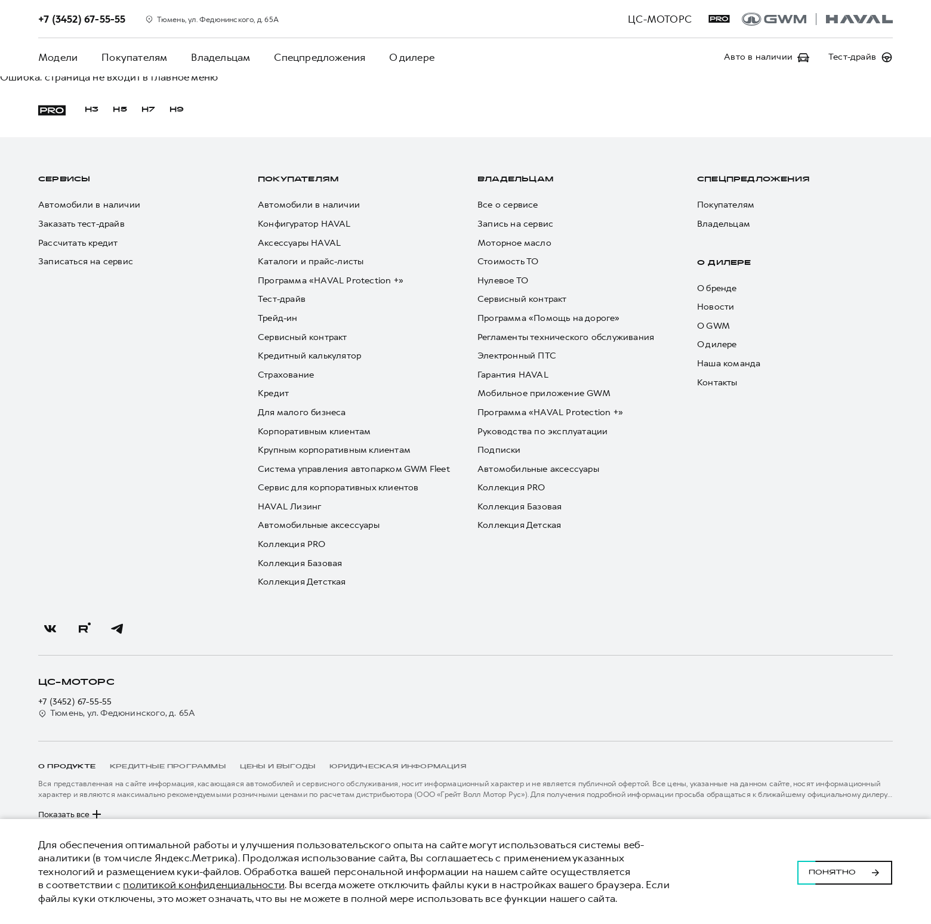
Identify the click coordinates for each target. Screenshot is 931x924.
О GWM (713, 326)
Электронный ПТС (516, 355)
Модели (58, 57)
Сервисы (64, 180)
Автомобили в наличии (89, 205)
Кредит (273, 393)
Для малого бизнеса (302, 412)
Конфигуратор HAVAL (304, 224)
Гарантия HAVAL (512, 375)
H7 (148, 110)
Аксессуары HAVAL (299, 243)
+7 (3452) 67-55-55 (75, 701)
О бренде (717, 288)
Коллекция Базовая (300, 563)
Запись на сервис (515, 224)
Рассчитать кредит (78, 243)
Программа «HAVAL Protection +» (330, 280)
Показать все (71, 814)
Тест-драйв (282, 299)
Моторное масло (514, 243)
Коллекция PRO (292, 544)
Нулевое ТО (502, 280)
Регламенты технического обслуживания (565, 337)
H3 (91, 110)
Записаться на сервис (85, 261)
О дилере (411, 57)
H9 (176, 110)
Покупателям (134, 57)
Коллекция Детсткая (302, 582)
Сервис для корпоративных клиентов (338, 487)
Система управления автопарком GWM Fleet (354, 469)
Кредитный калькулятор (309, 355)
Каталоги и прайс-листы (310, 261)
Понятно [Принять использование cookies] (845, 871)
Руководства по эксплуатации (542, 431)
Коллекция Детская (519, 525)
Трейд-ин (278, 318)
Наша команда (728, 363)
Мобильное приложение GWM (544, 393)
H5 (120, 110)
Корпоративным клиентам (314, 431)
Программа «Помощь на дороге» (548, 318)
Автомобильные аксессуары (319, 525)
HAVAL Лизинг (289, 506)
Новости (715, 307)
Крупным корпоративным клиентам (334, 450)
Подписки (499, 450)
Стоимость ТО (507, 261)
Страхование (286, 375)
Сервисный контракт (302, 337)
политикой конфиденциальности (204, 884)
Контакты (717, 382)
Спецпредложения (319, 57)
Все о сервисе (507, 205)
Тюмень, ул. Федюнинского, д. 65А (116, 713)
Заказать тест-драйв (81, 224)
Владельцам (220, 57)
